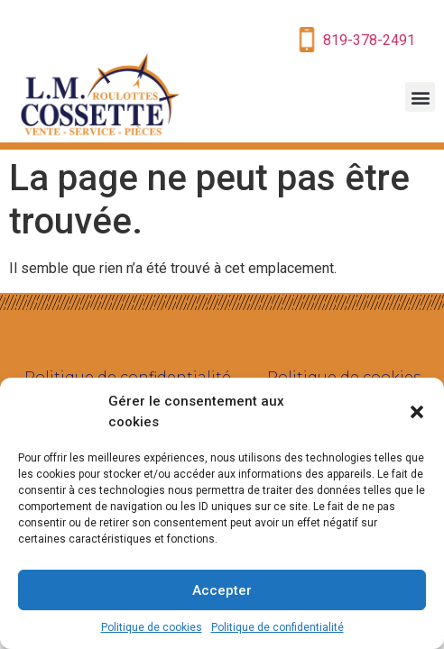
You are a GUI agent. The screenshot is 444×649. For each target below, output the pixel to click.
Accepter (222, 590)
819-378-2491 (369, 40)
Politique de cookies (151, 627)
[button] (417, 412)
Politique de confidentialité (277, 627)
